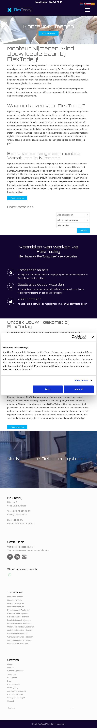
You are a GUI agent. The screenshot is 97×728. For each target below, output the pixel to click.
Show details (81, 380)
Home (9, 664)
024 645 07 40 (55, 2)
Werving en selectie (15, 671)
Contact (10, 701)
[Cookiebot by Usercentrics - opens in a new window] (73, 337)
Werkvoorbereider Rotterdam (19, 640)
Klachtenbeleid (13, 684)
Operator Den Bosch (15, 603)
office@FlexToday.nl (17, 514)
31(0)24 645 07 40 (21, 511)
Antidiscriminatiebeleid (16, 691)
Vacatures (11, 674)
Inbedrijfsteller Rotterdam (17, 644)
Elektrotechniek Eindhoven (18, 610)
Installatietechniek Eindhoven (19, 623)
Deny (48, 389)
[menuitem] (86, 10)
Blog (9, 681)
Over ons (11, 667)
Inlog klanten (41, 2)
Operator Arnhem (14, 600)
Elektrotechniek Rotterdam (18, 617)
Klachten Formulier (15, 694)
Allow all (78, 389)
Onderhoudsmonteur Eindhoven (20, 627)
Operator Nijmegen (15, 597)
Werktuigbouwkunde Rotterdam (20, 637)
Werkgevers (12, 677)
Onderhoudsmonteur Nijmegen (20, 630)
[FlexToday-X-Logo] (40, 10)
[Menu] (86, 10)
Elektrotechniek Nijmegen (17, 613)
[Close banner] (93, 337)
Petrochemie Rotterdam (17, 633)
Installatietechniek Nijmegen (19, 620)
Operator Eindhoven (15, 607)
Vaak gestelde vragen (16, 697)
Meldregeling (12, 687)
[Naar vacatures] (48, 33)
